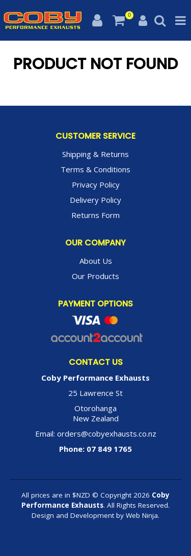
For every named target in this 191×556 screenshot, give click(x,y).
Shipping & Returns (95, 154)
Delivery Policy (95, 200)
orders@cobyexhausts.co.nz (106, 433)
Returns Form (95, 215)
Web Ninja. (142, 515)
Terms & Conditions (95, 169)
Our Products (95, 276)
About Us (95, 261)
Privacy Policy (96, 184)
